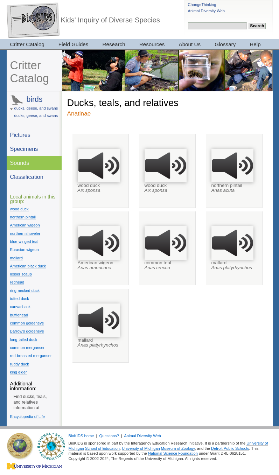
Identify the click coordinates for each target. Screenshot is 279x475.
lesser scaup (21, 274)
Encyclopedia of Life (27, 416)
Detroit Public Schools (230, 448)
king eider (18, 372)
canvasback (20, 307)
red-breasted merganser (31, 356)
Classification (26, 177)
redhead (17, 282)
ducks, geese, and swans (36, 108)
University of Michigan (141, 448)
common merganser (27, 347)
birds (34, 99)
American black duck (28, 266)
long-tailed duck (23, 339)
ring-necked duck (25, 290)
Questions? (109, 436)
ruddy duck (19, 364)
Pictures (20, 135)
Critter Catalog (27, 44)
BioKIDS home (81, 436)
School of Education (102, 448)
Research (113, 44)
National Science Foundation (173, 453)
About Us (190, 44)
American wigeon (25, 225)
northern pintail (23, 217)
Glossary (225, 44)
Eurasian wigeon (24, 249)
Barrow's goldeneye (27, 331)
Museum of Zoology (178, 448)
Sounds (19, 163)
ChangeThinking (202, 4)
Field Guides (73, 44)
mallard (16, 258)
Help (255, 44)
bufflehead (19, 315)
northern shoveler (25, 233)
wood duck (19, 209)
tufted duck (19, 298)
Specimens (24, 149)
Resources (152, 44)
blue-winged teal (24, 241)
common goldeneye (27, 323)
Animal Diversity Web (206, 11)
